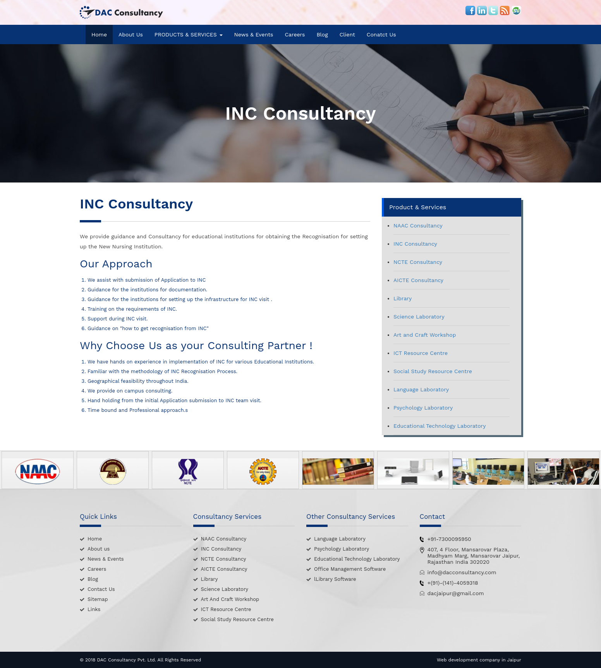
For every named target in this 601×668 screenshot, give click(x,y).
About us (99, 549)
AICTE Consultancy (418, 280)
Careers (295, 34)
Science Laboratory (419, 316)
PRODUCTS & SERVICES (189, 34)
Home (99, 34)
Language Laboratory (421, 389)
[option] (38, 470)
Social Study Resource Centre (432, 371)
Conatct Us (381, 34)
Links (94, 609)
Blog (322, 34)
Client (347, 34)
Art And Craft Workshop (230, 599)
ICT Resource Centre (420, 353)
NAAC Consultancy (418, 225)
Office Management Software (350, 569)
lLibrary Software (335, 579)
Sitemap (98, 599)
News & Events (253, 34)
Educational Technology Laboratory (439, 426)
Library (402, 298)
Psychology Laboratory (423, 408)
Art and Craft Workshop (424, 335)
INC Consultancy (415, 244)
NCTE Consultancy (417, 262)
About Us (130, 34)
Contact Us (101, 589)
